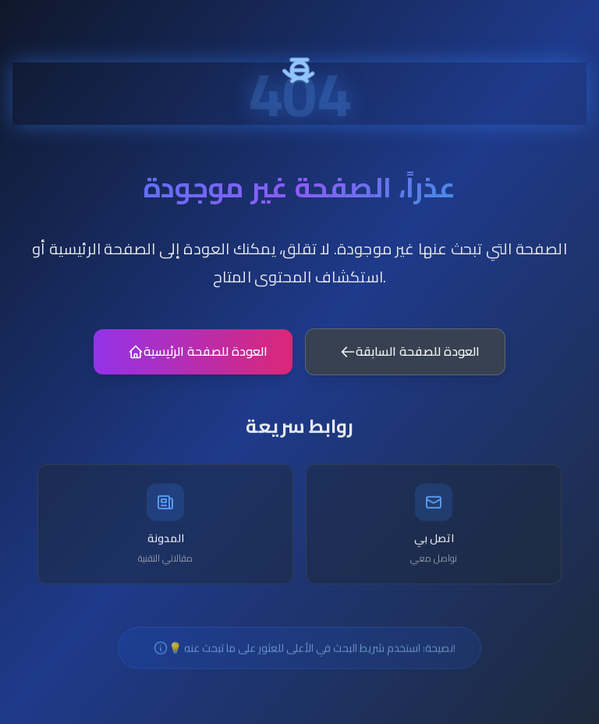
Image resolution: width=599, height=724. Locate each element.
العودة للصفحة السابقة (410, 359)
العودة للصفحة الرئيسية (198, 359)
